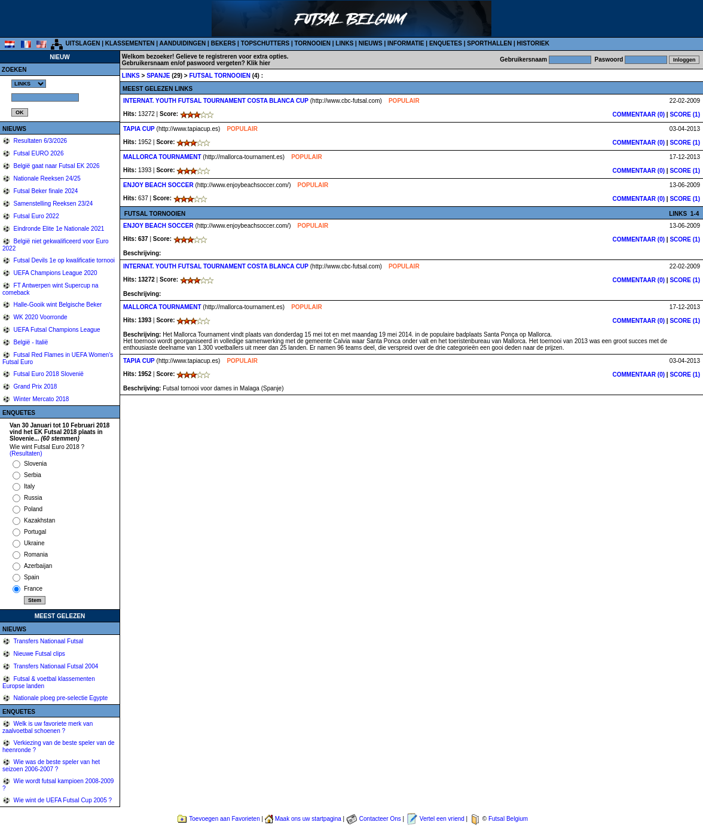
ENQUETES (445, 43)
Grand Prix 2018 (34, 386)
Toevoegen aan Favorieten (224, 818)
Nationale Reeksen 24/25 (46, 178)
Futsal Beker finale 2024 (45, 191)
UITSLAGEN (83, 43)
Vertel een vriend (442, 818)
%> (28, 84)
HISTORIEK (533, 43)
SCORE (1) (685, 114)
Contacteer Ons (380, 818)
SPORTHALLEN (489, 43)
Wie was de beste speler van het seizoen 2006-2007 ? (51, 765)
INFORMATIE (405, 43)
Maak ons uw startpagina (308, 818)
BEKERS (223, 43)
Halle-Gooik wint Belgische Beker (57, 304)
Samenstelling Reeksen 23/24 (52, 203)
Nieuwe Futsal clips (38, 653)
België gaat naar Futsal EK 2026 (56, 166)
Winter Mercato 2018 (40, 399)
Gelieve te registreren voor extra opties (231, 56)
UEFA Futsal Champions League (56, 329)
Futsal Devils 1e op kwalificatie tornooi (63, 260)
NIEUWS (371, 43)
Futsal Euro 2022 (35, 216)
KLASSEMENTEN (130, 43)
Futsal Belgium (508, 818)
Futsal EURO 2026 (38, 153)
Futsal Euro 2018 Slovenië (48, 374)
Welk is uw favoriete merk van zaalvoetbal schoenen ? (47, 727)
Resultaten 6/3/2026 (39, 141)
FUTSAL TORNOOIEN (220, 75)
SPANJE (159, 75)
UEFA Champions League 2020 (54, 273)
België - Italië (30, 342)
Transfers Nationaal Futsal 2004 (55, 666)
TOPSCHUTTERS (265, 43)
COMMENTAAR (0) (639, 114)
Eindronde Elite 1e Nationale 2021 (58, 228)
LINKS (344, 43)
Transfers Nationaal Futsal (48, 641)
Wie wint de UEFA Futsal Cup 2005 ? (62, 800)
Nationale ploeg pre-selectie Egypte (60, 698)
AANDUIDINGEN (183, 43)
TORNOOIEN (313, 43)
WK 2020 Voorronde (40, 317)
